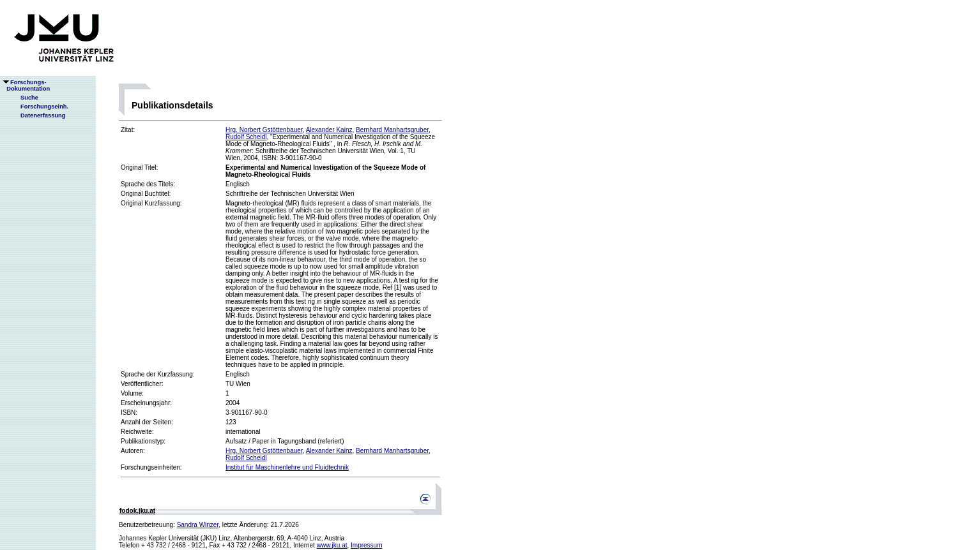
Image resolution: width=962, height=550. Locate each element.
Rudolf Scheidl (245, 136)
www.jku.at (332, 545)
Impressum (366, 545)
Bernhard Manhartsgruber (392, 129)
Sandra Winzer (198, 524)
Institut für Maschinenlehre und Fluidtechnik (287, 467)
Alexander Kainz (329, 129)
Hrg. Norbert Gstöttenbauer (264, 129)
